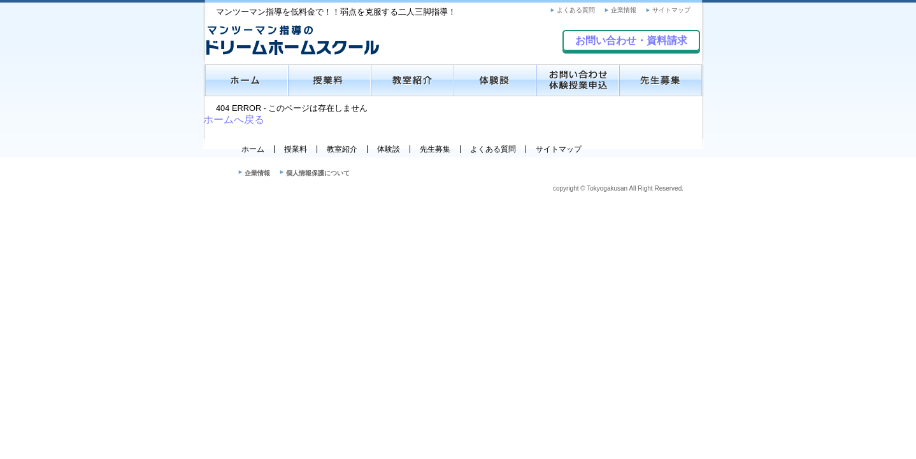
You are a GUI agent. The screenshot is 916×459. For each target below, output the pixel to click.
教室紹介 (342, 149)
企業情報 (623, 9)
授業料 (295, 149)
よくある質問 (576, 9)
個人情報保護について (318, 173)
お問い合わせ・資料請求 (631, 40)
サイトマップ (671, 9)
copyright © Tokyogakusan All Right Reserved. (618, 188)
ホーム (252, 149)
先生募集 (435, 149)
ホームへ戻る (233, 119)
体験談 (388, 149)
